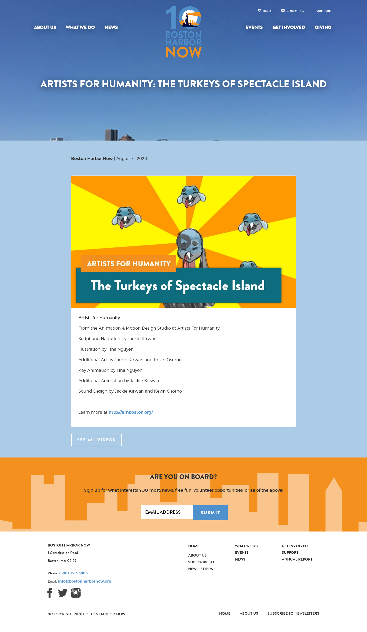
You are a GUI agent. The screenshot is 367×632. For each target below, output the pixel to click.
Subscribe (323, 11)
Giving (323, 27)
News (111, 27)
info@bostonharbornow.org (84, 581)
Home (193, 546)
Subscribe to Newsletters (293, 613)
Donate (268, 11)
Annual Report (297, 559)
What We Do (80, 27)
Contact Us (295, 11)
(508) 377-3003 (73, 573)
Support (290, 552)
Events (254, 27)
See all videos (96, 440)
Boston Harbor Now (92, 159)
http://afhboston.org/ (131, 412)
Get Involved (288, 27)
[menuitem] (46, 27)
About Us (45, 27)
